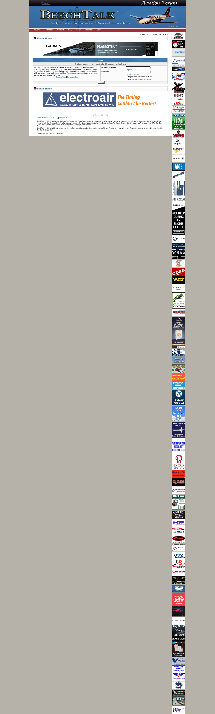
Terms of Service (42, 118)
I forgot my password (133, 74)
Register (89, 30)
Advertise (38, 30)
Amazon (49, 30)
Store (99, 30)
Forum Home (44, 38)
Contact (60, 30)
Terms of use (61, 77)
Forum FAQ (54, 118)
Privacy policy (72, 77)
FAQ (70, 30)
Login (78, 30)
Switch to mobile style (100, 115)
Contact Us (63, 118)
